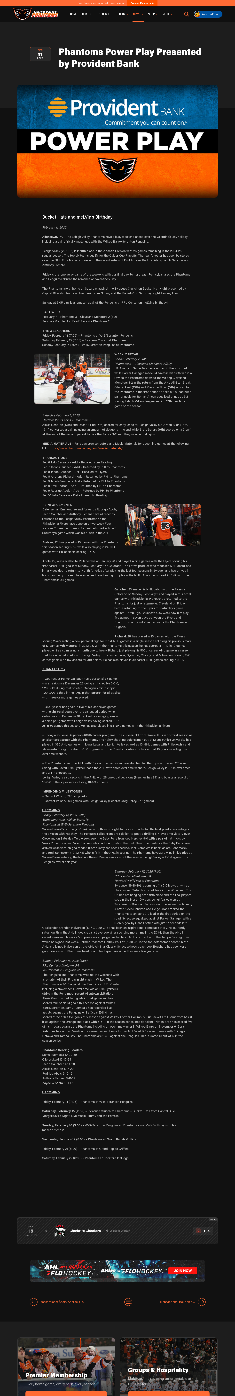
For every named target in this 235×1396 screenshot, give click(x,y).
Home (73, 14)
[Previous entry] (77, 1302)
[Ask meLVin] (208, 14)
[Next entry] (169, 1302)
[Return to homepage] (35, 14)
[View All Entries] (128, 1302)
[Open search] (186, 14)
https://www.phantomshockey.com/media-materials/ (85, 448)
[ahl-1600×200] (117, 1271)
